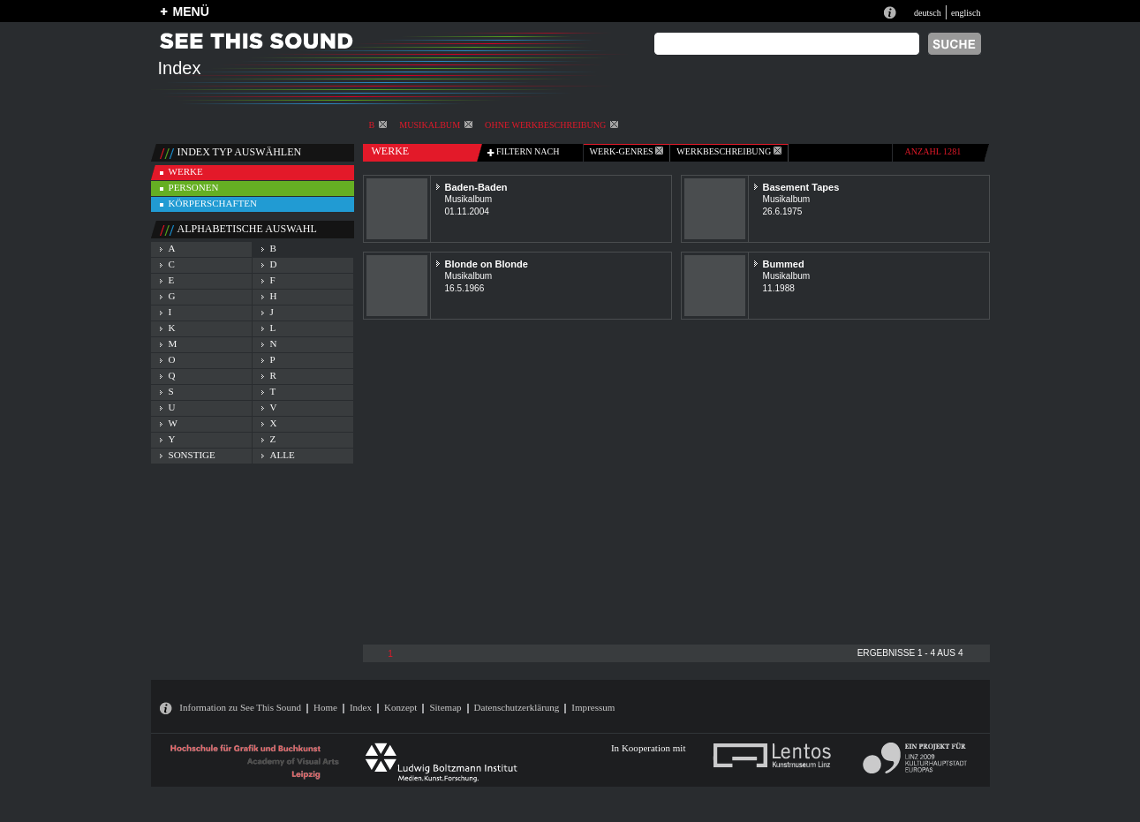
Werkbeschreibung (728, 151)
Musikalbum (435, 125)
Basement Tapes (801, 187)
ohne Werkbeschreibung (551, 125)
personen (194, 187)
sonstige (192, 454)
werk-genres (627, 151)
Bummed (783, 264)
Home (325, 707)
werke (186, 171)
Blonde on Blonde (486, 264)
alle (282, 454)
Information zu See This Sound (240, 707)
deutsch (927, 13)
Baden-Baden (476, 187)
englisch (966, 13)
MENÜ (191, 11)
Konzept (400, 707)
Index (361, 707)
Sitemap (445, 707)
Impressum (593, 707)
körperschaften (213, 203)
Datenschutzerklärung (517, 707)
